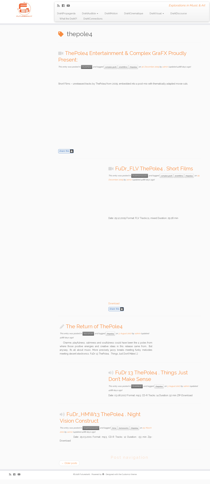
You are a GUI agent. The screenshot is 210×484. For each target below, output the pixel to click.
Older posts (69, 463)
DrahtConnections (93, 18)
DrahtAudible (90, 13)
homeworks (123, 428)
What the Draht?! (68, 18)
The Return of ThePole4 (94, 326)
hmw (114, 428)
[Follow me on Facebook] (64, 5)
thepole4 (133, 67)
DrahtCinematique (133, 13)
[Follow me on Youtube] (69, 5)
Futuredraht (85, 474)
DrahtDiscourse (178, 13)
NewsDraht (88, 334)
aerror (129, 180)
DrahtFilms (86, 67)
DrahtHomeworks (139, 176)
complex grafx (110, 67)
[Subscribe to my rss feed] (59, 5)
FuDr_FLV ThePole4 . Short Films (154, 168)
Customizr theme (129, 474)
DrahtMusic (137, 386)
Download (113, 303)
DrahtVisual (157, 13)
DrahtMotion (111, 13)
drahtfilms (123, 67)
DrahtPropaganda (66, 13)
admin (165, 67)
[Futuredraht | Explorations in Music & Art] (24, 10)
